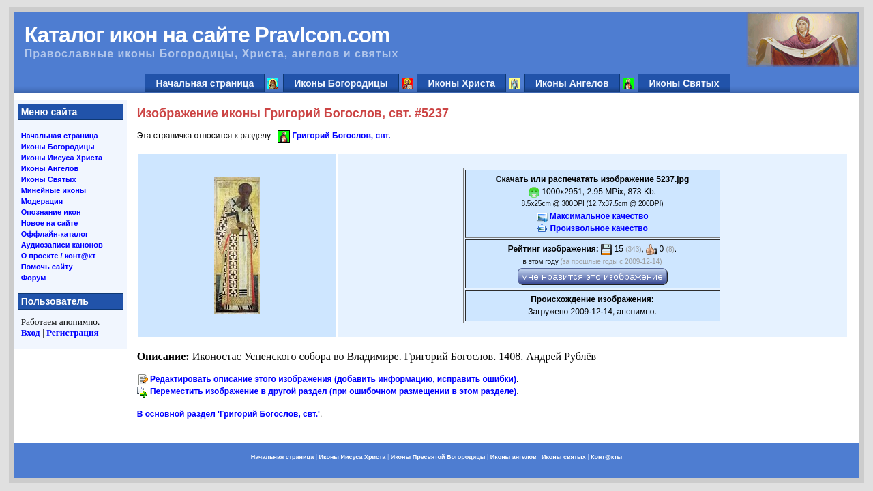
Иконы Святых (684, 83)
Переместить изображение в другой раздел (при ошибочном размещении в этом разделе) (333, 391)
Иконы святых (564, 456)
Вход (30, 332)
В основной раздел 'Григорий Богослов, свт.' (228, 414)
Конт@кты (606, 456)
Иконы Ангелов (572, 83)
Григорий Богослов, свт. (341, 135)
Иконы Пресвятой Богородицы (438, 456)
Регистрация (72, 332)
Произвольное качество (598, 228)
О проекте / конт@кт (58, 256)
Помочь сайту (47, 267)
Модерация (42, 201)
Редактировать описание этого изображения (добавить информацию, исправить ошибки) (333, 379)
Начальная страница (205, 83)
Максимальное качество (599, 216)
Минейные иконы (54, 190)
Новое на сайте (49, 223)
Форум (33, 277)
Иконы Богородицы (341, 83)
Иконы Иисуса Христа (62, 157)
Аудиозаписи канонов (62, 245)
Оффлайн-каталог (55, 234)
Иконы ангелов (513, 456)
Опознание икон (51, 212)
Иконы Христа (461, 83)
